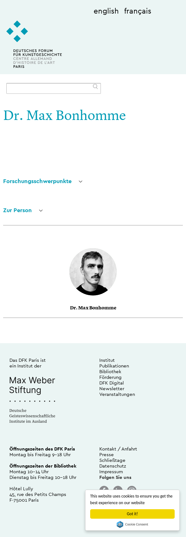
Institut (107, 360)
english (106, 10)
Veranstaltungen (117, 394)
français (137, 10)
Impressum (111, 471)
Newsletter (111, 388)
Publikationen (114, 366)
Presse (106, 454)
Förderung (110, 377)
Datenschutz (112, 466)
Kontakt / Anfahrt (118, 449)
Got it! (132, 513)
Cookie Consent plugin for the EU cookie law (132, 524)
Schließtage (112, 460)
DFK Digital (111, 383)
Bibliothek (110, 371)
